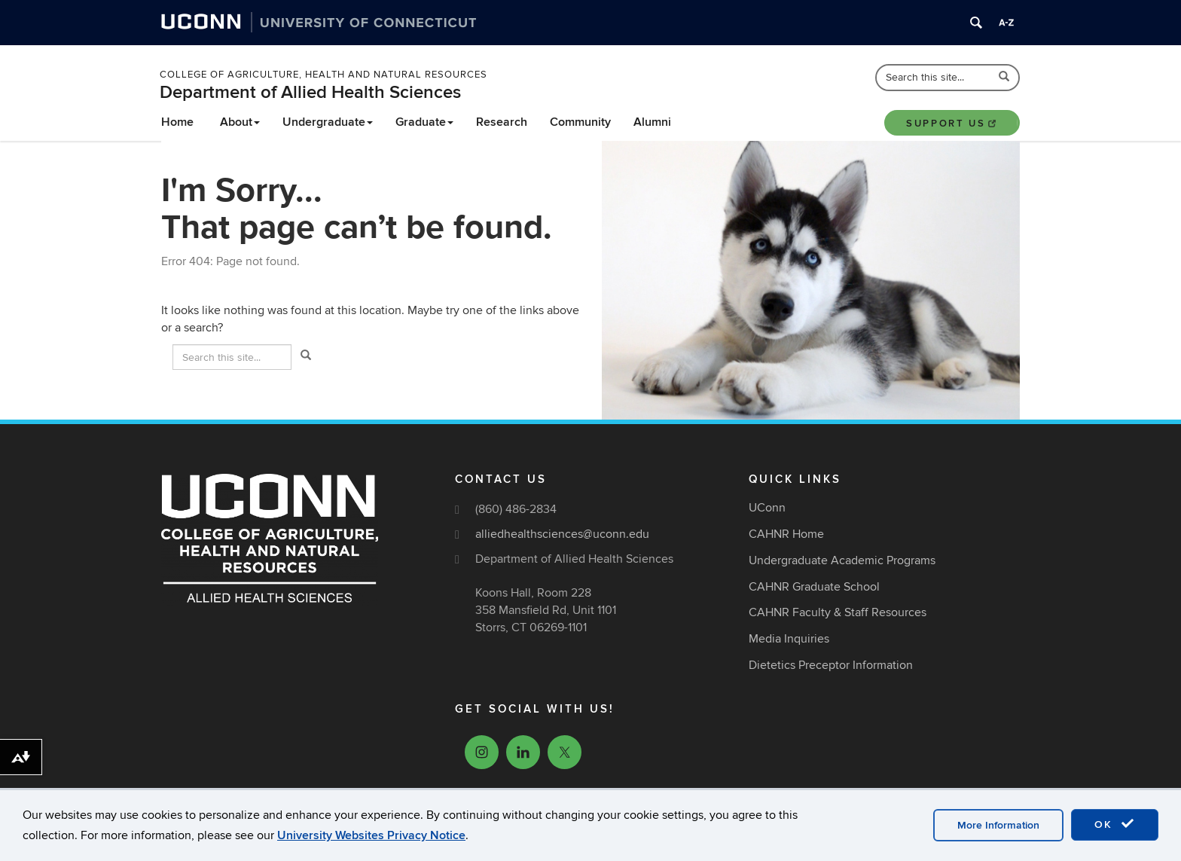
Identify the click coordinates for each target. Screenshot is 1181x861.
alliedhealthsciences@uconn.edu (562, 534)
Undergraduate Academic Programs (842, 560)
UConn (767, 507)
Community (580, 122)
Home (177, 122)
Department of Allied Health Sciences (310, 92)
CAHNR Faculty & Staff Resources (837, 612)
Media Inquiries (789, 638)
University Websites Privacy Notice (371, 835)
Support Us (952, 124)
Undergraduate (327, 122)
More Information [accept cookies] (998, 825)
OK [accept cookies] (1114, 824)
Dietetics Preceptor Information (831, 665)
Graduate (424, 122)
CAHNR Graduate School (814, 586)
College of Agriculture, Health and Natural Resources (323, 75)
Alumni (652, 122)
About (240, 122)
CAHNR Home (786, 534)
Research (501, 122)
